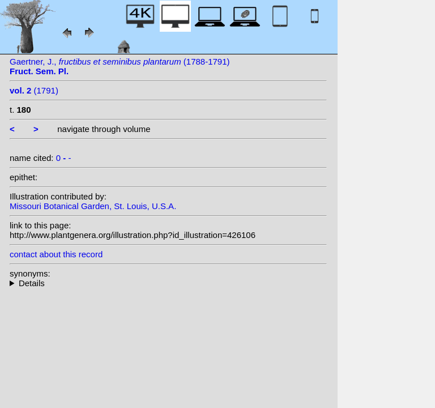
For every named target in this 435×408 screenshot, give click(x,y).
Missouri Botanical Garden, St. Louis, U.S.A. (93, 206)
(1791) (34, 90)
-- (168, 283)
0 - (63, 158)
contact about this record (56, 254)
